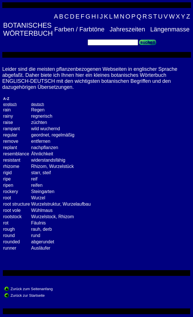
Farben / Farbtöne (79, 29)
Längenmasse (170, 29)
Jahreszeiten (127, 29)
